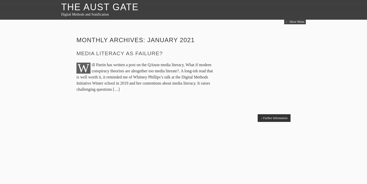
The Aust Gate (100, 7)
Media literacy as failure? (119, 53)
